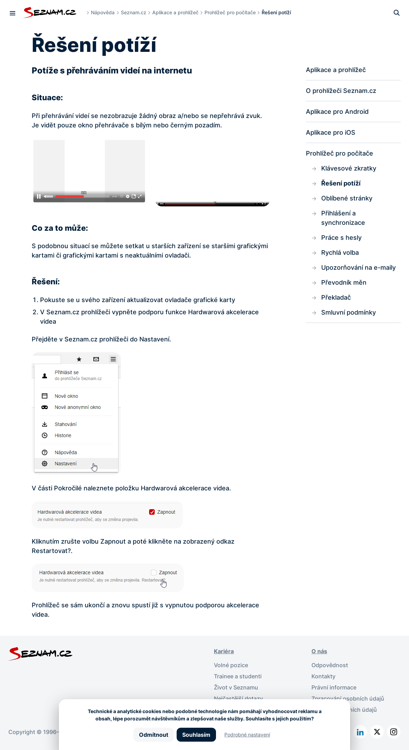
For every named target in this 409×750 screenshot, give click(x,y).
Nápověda (103, 12)
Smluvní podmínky (348, 312)
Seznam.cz (133, 12)
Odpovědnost (329, 665)
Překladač (336, 297)
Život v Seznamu (236, 687)
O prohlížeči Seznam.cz (341, 90)
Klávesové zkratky (348, 168)
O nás (319, 651)
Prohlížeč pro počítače (230, 12)
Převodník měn (343, 282)
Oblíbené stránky (346, 198)
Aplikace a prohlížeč (175, 12)
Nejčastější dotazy (238, 698)
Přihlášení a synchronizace (343, 218)
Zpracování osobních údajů (347, 698)
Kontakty (323, 676)
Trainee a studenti (238, 676)
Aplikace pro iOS (330, 132)
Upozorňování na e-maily (358, 267)
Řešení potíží (341, 183)
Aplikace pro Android (337, 111)
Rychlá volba (340, 252)
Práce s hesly (341, 237)
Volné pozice (231, 665)
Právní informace (333, 687)
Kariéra (224, 651)
